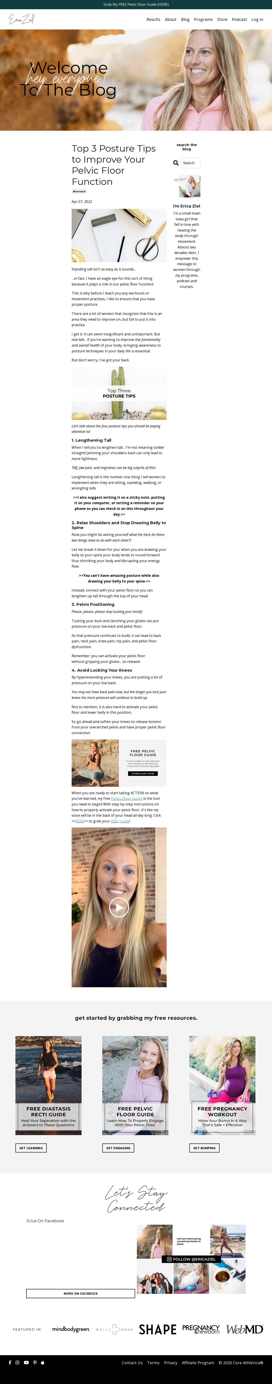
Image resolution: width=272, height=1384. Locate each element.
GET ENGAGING (118, 1148)
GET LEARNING (31, 1148)
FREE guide (120, 820)
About (171, 19)
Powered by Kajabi (250, 1377)
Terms (153, 1362)
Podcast (239, 19)
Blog (185, 19)
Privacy (170, 1362)
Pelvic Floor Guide (126, 798)
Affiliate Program (198, 1362)
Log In (257, 19)
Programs (203, 19)
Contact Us (132, 1362)
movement (79, 191)
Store (222, 19)
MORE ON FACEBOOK (81, 1293)
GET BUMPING (204, 1148)
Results (153, 19)
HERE (80, 820)
